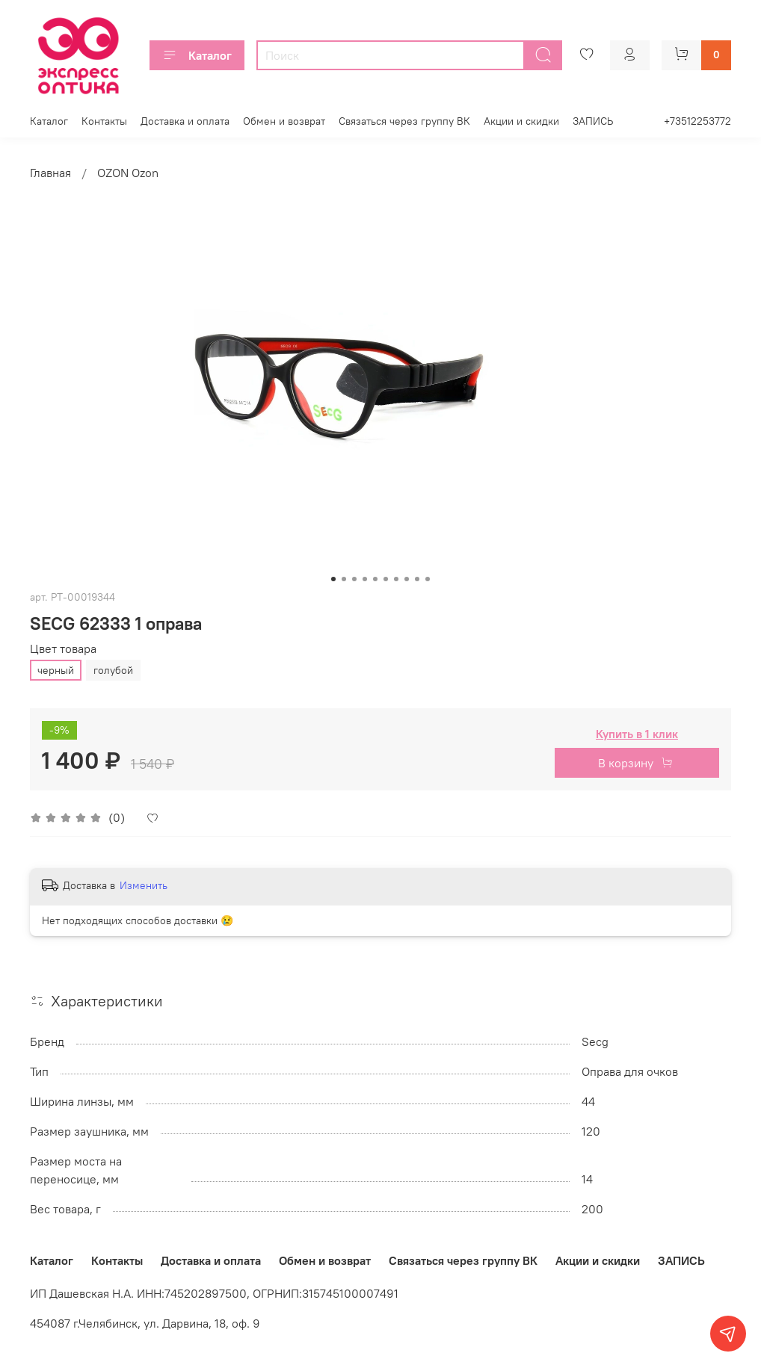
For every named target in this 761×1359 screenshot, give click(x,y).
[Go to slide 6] (385, 579)
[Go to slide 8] (406, 579)
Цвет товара (63, 649)
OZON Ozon (127, 172)
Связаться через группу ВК (404, 121)
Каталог (197, 55)
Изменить (143, 885)
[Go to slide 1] (333, 579)
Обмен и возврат (284, 121)
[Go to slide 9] (417, 579)
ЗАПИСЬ (593, 121)
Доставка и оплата (185, 121)
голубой (113, 670)
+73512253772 (697, 121)
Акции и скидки (521, 121)
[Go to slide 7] (396, 579)
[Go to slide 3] (354, 579)
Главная (50, 172)
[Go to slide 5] (375, 579)
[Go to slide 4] (365, 579)
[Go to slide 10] (427, 579)
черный (55, 670)
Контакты (104, 121)
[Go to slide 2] (344, 579)
